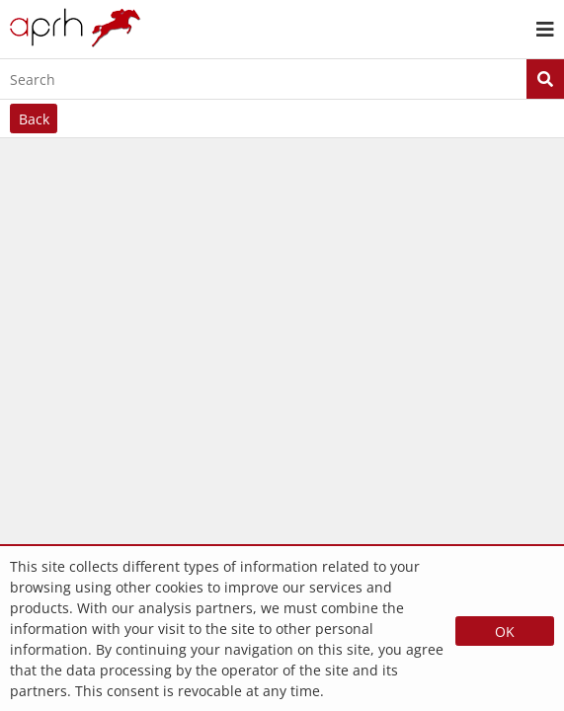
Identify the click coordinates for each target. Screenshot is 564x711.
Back (34, 119)
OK (505, 631)
